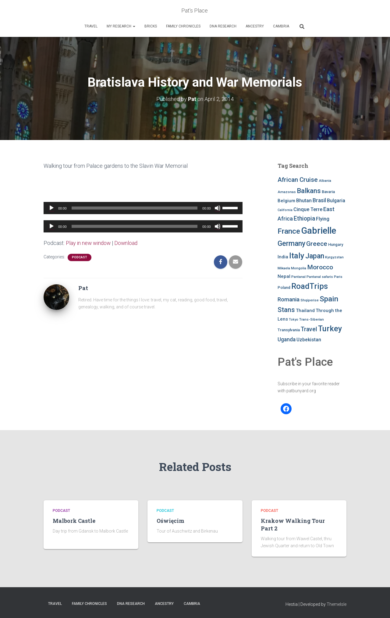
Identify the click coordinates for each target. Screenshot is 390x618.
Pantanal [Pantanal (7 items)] (298, 276)
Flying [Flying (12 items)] (322, 219)
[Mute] (217, 208)
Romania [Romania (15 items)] (289, 299)
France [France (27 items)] (289, 230)
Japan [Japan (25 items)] (314, 256)
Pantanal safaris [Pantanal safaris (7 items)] (320, 276)
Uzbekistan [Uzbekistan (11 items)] (308, 339)
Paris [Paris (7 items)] (338, 276)
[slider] (135, 207)
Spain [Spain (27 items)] (329, 298)
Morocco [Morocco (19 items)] (320, 267)
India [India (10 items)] (283, 257)
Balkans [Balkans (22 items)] (309, 191)
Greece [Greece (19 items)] (316, 243)
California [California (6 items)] (285, 210)
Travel (91, 26)
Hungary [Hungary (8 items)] (335, 244)
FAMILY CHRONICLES (183, 26)
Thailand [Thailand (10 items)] (305, 310)
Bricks (150, 26)
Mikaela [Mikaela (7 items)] (284, 268)
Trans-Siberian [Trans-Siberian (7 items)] (311, 319)
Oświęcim (170, 520)
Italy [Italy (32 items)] (296, 255)
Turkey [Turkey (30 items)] (330, 328)
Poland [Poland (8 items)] (284, 287)
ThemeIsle (336, 604)
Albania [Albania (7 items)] (325, 180)
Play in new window (89, 242)
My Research (121, 26)
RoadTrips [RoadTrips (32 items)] (309, 286)
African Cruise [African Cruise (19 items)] (298, 179)
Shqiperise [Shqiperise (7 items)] (309, 300)
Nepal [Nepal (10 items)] (284, 276)
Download (128, 242)
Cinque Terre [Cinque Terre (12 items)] (307, 209)
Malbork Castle (74, 520)
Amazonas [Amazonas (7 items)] (287, 192)
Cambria (281, 26)
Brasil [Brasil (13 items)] (319, 200)
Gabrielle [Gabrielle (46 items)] (318, 230)
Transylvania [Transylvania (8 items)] (289, 330)
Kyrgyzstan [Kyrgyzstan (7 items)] (334, 257)
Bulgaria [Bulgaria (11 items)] (336, 200)
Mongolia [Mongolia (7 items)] (298, 268)
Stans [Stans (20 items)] (286, 310)
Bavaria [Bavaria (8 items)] (328, 191)
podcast (79, 257)
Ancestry (255, 26)
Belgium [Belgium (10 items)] (286, 200)
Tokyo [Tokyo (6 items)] (293, 319)
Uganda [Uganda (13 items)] (287, 339)
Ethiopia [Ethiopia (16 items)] (304, 218)
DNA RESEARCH (223, 26)
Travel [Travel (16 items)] (309, 329)
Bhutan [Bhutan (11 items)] (304, 200)
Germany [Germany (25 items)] (291, 243)
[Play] (51, 208)
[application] (143, 208)
